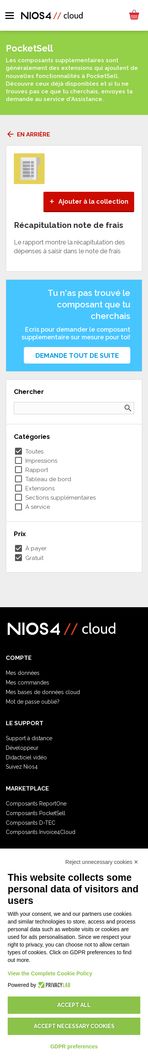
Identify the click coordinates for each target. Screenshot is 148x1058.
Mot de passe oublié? (33, 702)
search (128, 408)
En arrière (28, 134)
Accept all (74, 1005)
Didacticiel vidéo (26, 757)
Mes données (23, 673)
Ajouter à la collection (88, 201)
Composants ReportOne (36, 804)
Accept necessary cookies (74, 1026)
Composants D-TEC (30, 823)
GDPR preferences (74, 1046)
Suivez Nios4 (22, 767)
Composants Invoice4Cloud (40, 832)
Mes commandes (27, 682)
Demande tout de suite (77, 355)
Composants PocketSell (35, 813)
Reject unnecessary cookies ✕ (101, 862)
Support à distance (29, 738)
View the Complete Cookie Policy (50, 973)
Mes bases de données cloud (43, 692)
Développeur (22, 748)
